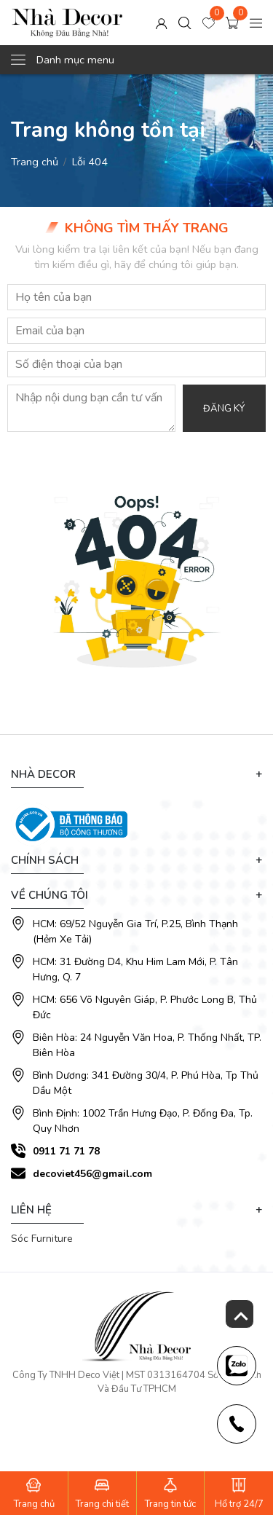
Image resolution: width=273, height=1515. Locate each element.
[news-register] (236, 1366)
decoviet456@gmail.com (92, 1174)
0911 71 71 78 (66, 1151)
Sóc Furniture (42, 1239)
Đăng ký (224, 408)
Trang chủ (34, 161)
